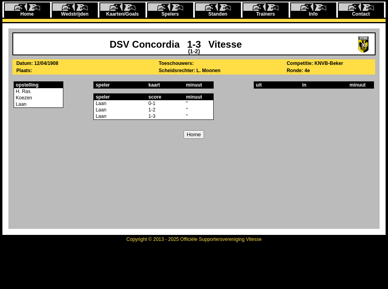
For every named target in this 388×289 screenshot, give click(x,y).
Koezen (23, 98)
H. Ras (22, 91)
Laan (20, 104)
